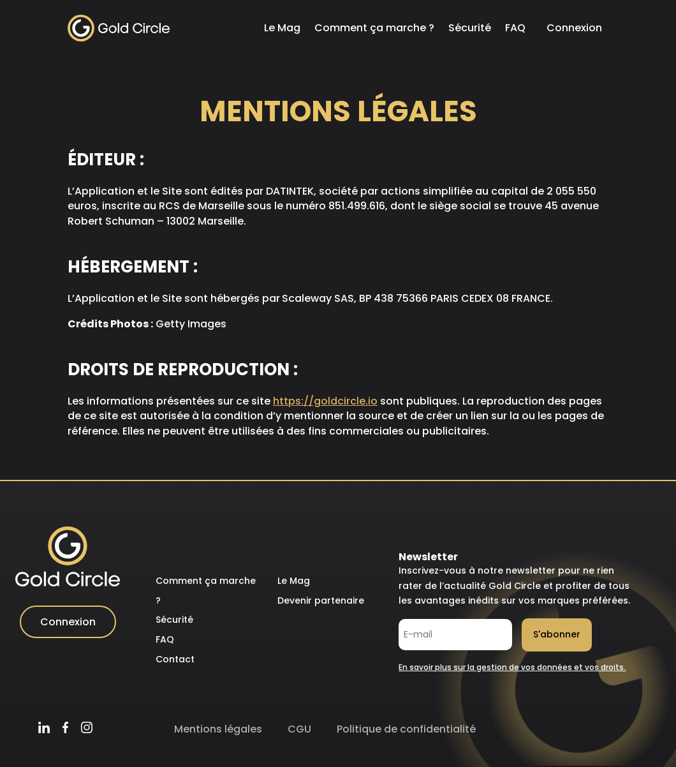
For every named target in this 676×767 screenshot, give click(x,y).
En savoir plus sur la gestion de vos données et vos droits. (512, 667)
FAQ (515, 27)
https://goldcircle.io (325, 401)
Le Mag (282, 27)
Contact (175, 659)
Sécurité (469, 27)
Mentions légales (218, 729)
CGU (299, 729)
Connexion (574, 27)
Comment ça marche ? (374, 27)
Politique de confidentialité (406, 729)
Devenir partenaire (320, 600)
